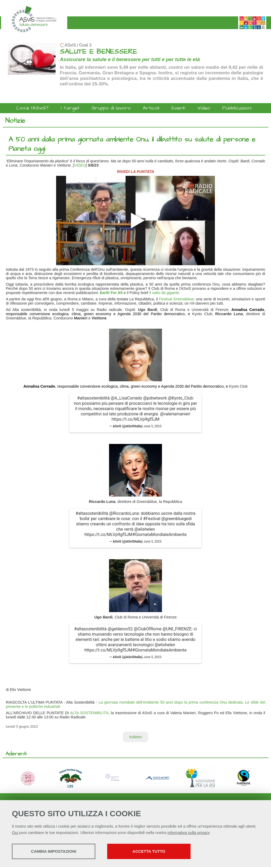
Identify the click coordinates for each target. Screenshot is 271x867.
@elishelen (144, 529)
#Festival (151, 518)
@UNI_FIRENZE (177, 628)
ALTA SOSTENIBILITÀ (89, 713)
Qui (15, 832)
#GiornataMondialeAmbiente (159, 534)
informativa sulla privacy (189, 832)
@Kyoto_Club (180, 398)
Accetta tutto (149, 851)
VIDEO (80, 165)
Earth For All (111, 293)
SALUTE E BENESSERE (98, 52)
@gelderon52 (120, 628)
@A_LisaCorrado (126, 398)
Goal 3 (85, 45)
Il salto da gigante (164, 293)
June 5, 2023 (152, 426)
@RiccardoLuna (124, 513)
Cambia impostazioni (53, 851)
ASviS (70, 45)
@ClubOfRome (147, 628)
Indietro (135, 737)
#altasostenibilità (93, 398)
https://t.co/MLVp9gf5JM (135, 419)
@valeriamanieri (175, 413)
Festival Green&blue (176, 299)
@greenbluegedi (176, 518)
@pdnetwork (155, 398)
